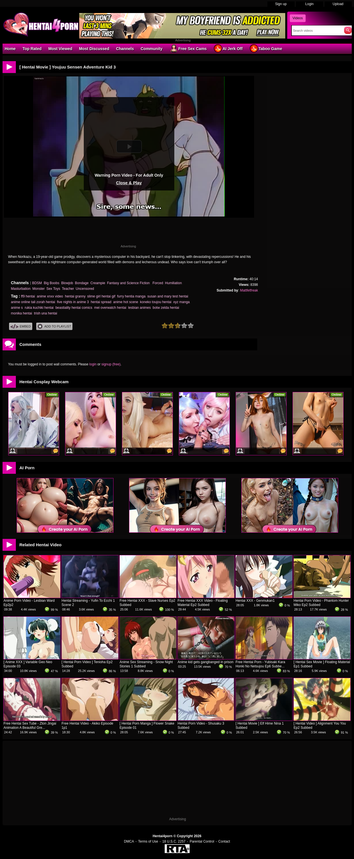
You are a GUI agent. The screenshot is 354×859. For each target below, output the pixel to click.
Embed (20, 326)
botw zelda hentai (166, 308)
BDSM (37, 283)
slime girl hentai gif (101, 296)
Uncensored (85, 289)
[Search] (316, 30)
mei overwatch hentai (110, 308)
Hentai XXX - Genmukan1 (255, 601)
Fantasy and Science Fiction (129, 283)
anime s (17, 308)
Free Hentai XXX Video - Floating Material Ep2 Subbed (203, 603)
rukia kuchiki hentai (39, 308)
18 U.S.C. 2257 (173, 841)
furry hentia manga (131, 296)
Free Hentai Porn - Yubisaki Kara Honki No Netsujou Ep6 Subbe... (260, 664)
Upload (337, 4)
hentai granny (75, 296)
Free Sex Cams (188, 48)
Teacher (68, 289)
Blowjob (67, 283)
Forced (158, 283)
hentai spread (101, 302)
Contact (224, 841)
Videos (298, 18)
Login (309, 4)
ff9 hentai (28, 296)
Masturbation (21, 289)
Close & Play (129, 182)
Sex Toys (53, 289)
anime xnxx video (50, 296)
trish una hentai (45, 313)
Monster (39, 289)
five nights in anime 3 (73, 302)
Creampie (98, 283)
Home (10, 48)
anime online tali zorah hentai (33, 302)
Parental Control (202, 841)
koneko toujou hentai (155, 302)
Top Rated (31, 48)
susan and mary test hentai (167, 296)
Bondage (82, 283)
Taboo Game (265, 48)
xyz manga (181, 302)
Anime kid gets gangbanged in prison (205, 662)
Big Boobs (51, 283)
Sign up (281, 4)
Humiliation (173, 283)
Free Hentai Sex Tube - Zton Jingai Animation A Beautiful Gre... (30, 725)
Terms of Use (148, 841)
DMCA (129, 841)
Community (151, 48)
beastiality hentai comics (73, 308)
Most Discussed (94, 48)
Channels (125, 48)
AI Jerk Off (228, 48)
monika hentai (21, 313)
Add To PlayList (54, 326)
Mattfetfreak (249, 290)
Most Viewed (60, 48)
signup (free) (110, 364)
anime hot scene (125, 302)
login (92, 364)
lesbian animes (139, 308)
